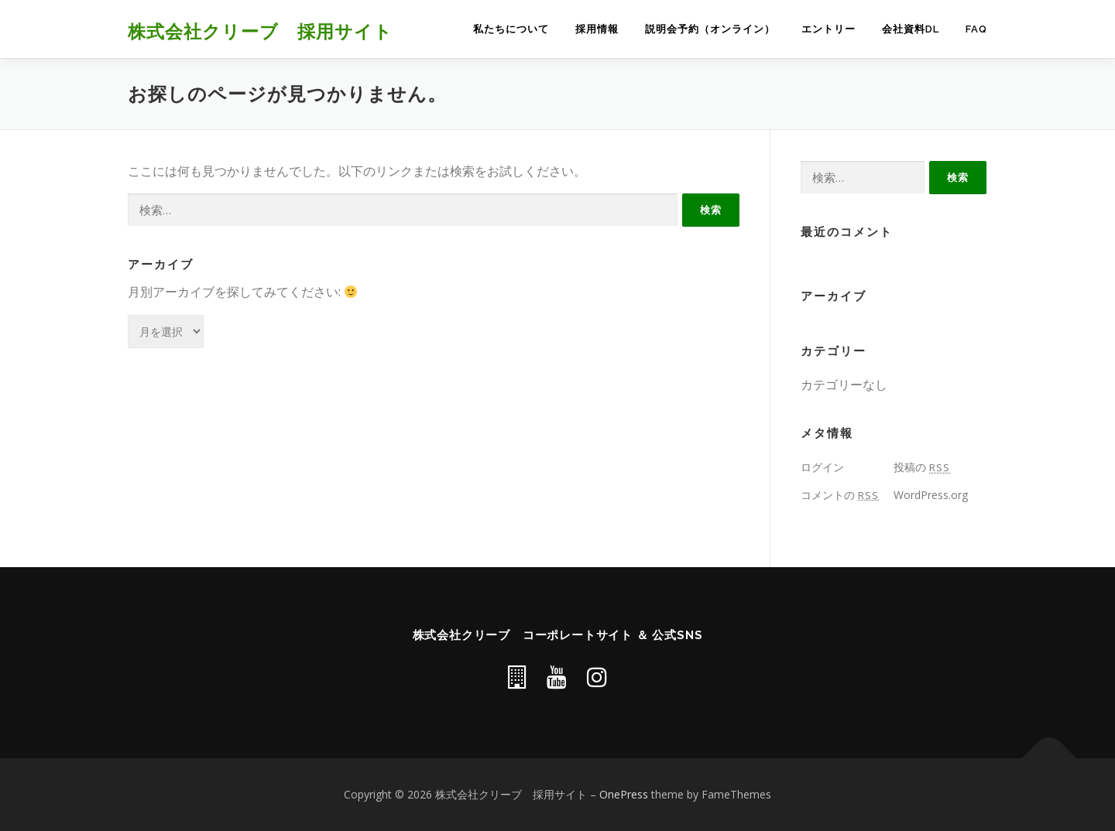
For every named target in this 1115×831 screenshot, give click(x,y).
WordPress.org (931, 494)
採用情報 (597, 29)
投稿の (922, 467)
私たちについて (511, 29)
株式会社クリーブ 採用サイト (260, 30)
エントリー (828, 29)
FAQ (976, 29)
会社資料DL (910, 29)
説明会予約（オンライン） (710, 29)
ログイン (822, 467)
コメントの (840, 494)
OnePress (623, 794)
